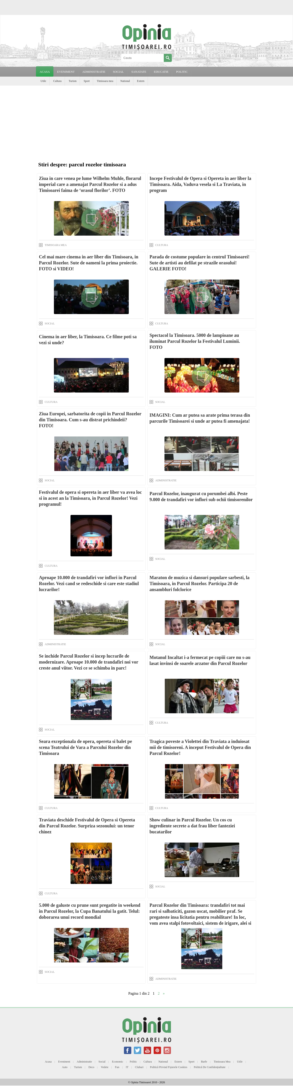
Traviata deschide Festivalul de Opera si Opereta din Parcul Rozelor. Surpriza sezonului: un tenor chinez (87, 825)
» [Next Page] (164, 993)
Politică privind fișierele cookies (168, 1067)
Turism (72, 81)
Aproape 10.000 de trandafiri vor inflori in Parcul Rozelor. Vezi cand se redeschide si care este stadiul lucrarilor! (89, 583)
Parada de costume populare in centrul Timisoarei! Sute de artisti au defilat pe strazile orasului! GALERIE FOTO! (199, 262)
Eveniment (64, 1061)
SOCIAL (118, 71)
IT (127, 1067)
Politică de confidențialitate (209, 1067)
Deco (91, 1067)
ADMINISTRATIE (93, 71)
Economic (117, 1061)
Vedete (104, 1067)
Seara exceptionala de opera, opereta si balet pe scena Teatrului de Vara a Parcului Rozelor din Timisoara (85, 747)
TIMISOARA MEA (56, 245)
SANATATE (138, 71)
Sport (87, 81)
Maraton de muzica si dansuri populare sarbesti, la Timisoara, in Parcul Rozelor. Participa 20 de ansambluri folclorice (199, 583)
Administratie (84, 1061)
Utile (43, 81)
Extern (140, 81)
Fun (117, 1067)
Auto (64, 1067)
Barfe (204, 1061)
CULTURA (161, 245)
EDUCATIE (161, 71)
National (125, 81)
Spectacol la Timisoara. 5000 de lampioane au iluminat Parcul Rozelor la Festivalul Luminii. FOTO (194, 341)
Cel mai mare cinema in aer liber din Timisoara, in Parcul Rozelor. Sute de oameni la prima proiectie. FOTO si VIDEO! (88, 262)
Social (102, 1061)
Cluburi (139, 1067)
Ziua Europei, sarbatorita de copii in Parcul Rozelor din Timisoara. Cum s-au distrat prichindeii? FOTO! (90, 419)
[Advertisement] (146, 120)
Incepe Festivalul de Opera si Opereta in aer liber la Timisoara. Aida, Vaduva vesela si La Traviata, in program (200, 184)
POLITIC (182, 71)
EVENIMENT (66, 71)
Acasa (45, 71)
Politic (133, 1061)
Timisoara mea (105, 81)
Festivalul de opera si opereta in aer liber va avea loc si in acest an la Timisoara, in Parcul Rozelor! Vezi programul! (90, 498)
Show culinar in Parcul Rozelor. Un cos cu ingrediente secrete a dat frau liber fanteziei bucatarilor (192, 825)
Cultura (57, 81)
